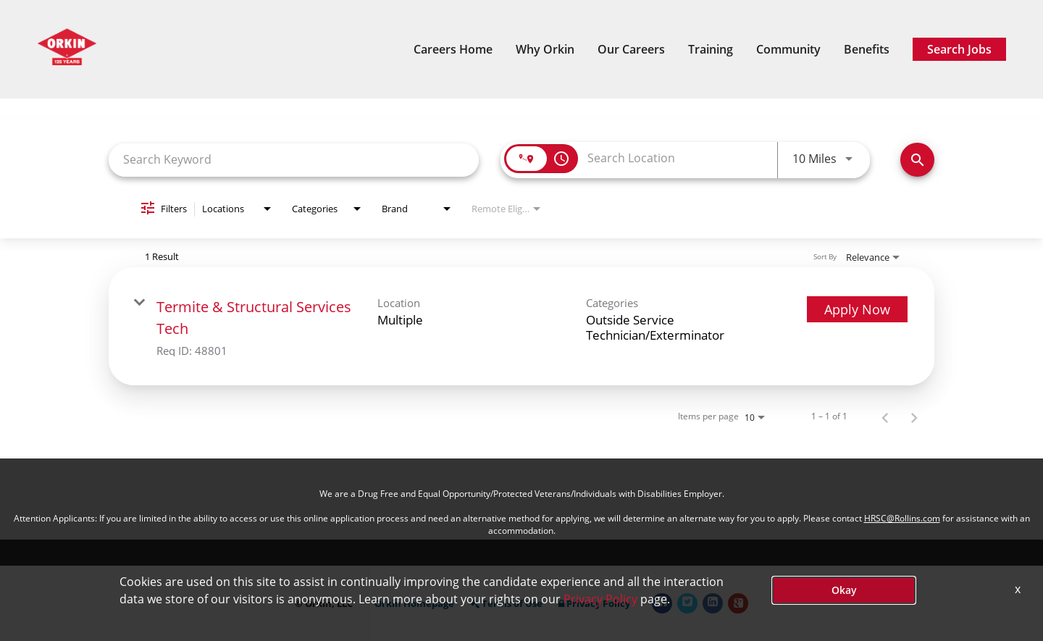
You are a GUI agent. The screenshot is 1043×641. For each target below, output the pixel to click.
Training (710, 49)
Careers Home (453, 49)
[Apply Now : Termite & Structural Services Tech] (857, 309)
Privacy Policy (594, 603)
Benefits (866, 49)
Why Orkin (545, 49)
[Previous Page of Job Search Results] (885, 416)
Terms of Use (506, 603)
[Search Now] (917, 160)
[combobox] (293, 160)
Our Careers (631, 49)
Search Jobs (959, 49)
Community (788, 49)
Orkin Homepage (414, 603)
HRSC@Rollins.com (902, 518)
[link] (521, 326)
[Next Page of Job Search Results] (914, 416)
